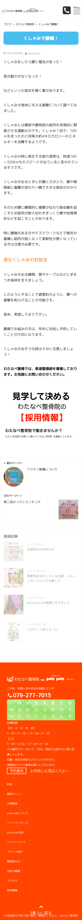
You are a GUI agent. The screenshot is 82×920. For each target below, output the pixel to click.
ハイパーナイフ (16, 842)
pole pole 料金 (15, 832)
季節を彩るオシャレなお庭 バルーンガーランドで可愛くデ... (51, 578)
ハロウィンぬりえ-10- (42, 629)
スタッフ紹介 (15, 852)
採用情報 (12, 890)
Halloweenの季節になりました (48, 603)
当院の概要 (13, 871)
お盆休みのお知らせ (40, 549)
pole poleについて (17, 813)
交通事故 (12, 803)
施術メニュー (15, 794)
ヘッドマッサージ (17, 823)
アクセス (12, 881)
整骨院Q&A (14, 861)
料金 (9, 784)
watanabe (34, 53)
